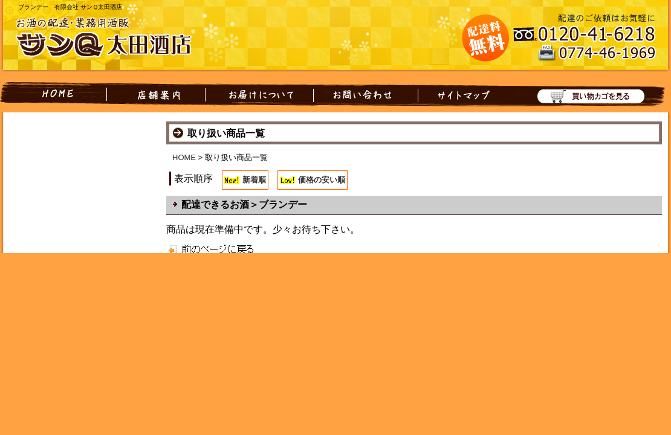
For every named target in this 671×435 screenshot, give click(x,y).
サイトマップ (461, 94)
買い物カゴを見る (584, 94)
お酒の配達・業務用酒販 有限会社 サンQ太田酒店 (112, 39)
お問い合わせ (366, 94)
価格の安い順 (321, 179)
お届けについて (260, 94)
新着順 (254, 179)
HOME (53, 94)
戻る (201, 248)
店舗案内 (156, 94)
